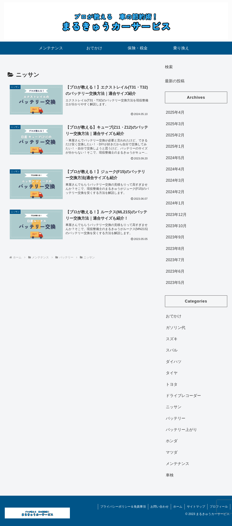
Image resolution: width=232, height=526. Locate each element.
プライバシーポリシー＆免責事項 (123, 506)
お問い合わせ (159, 506)
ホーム (177, 506)
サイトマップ (196, 506)
